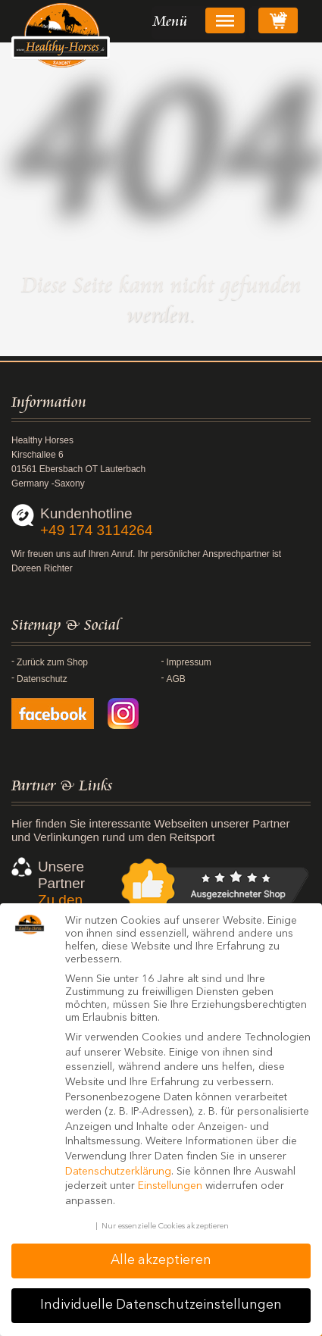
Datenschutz (42, 679)
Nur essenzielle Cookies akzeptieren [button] (165, 1226)
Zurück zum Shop (52, 662)
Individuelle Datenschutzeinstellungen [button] (161, 1305)
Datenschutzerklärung (118, 1171)
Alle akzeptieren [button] (161, 1260)
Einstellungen (170, 1186)
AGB (176, 679)
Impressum (189, 662)
